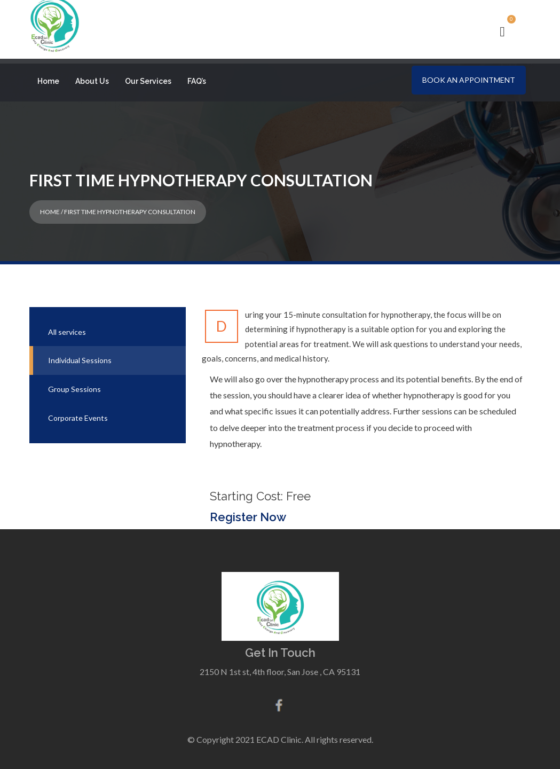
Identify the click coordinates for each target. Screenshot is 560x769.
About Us (92, 81)
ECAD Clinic (279, 735)
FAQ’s (196, 81)
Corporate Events (78, 413)
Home (48, 81)
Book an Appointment (468, 79)
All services (67, 327)
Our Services (148, 81)
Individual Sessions (80, 356)
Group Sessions (74, 384)
